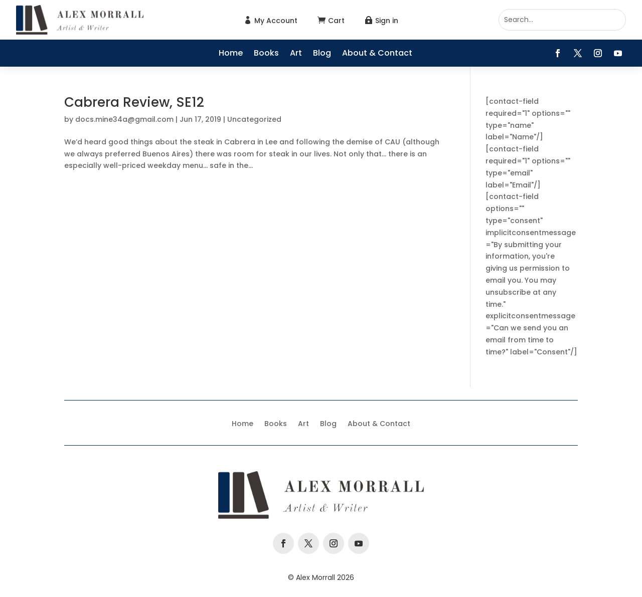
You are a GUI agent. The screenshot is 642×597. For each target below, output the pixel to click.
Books (266, 54)
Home (231, 54)
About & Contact (377, 54)
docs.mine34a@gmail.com (124, 119)
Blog (322, 54)
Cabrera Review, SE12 (134, 102)
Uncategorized (254, 119)
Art (296, 54)
